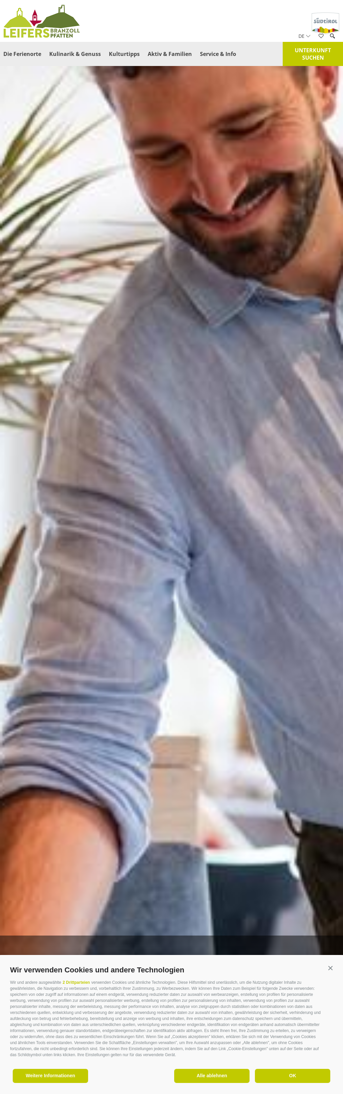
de (304, 36)
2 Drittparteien (76, 982)
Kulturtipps (124, 54)
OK (292, 1075)
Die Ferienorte (22, 54)
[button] (330, 968)
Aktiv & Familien (170, 54)
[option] (171, 559)
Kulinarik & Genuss (75, 54)
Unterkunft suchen (313, 54)
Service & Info (218, 54)
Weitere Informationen (50, 1075)
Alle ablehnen (212, 1075)
